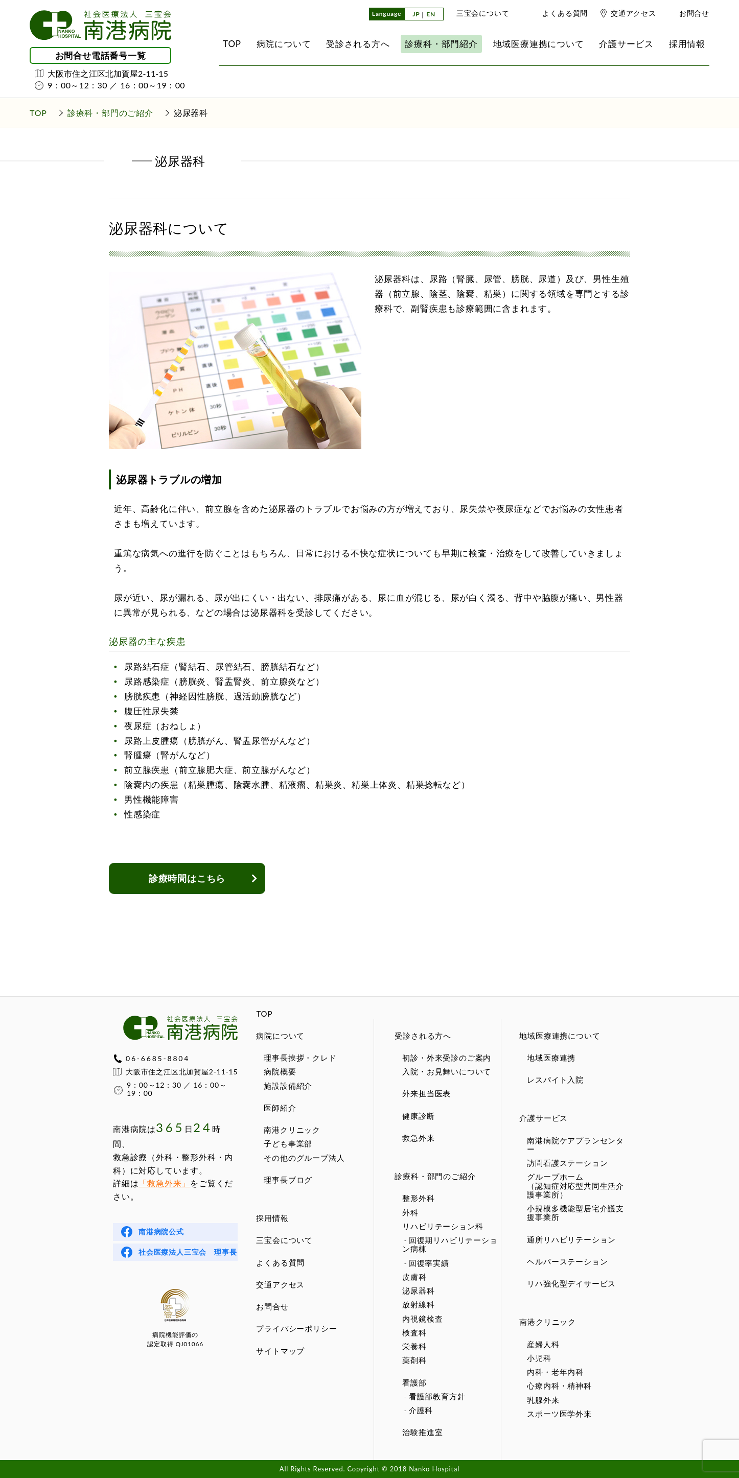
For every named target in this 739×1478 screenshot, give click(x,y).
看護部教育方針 (437, 1396)
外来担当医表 (426, 1093)
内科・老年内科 (555, 1371)
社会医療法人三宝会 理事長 (187, 1252)
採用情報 (272, 1218)
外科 (410, 1212)
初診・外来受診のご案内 (446, 1057)
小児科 (539, 1358)
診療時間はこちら (187, 878)
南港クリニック (292, 1129)
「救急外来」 (164, 1183)
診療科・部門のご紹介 (435, 1176)
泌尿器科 (418, 1290)
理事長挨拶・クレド (300, 1057)
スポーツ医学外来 (559, 1413)
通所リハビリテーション (571, 1239)
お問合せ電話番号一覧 (100, 55)
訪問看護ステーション (567, 1162)
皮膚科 (414, 1276)
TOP (264, 1013)
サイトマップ (280, 1350)
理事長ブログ (288, 1179)
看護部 (414, 1382)
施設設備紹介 (288, 1085)
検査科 (414, 1332)
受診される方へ (423, 1035)
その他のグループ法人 (304, 1157)
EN (430, 14)
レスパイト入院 (555, 1079)
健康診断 (418, 1115)
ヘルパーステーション (567, 1261)
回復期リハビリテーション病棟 (449, 1244)
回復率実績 (429, 1263)
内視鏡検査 (422, 1318)
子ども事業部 (288, 1143)
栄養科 (414, 1346)
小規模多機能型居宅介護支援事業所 (575, 1213)
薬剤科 (414, 1360)
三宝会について (483, 13)
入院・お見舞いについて (446, 1071)
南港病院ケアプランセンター (575, 1145)
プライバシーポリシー (296, 1328)
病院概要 (280, 1071)
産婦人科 (543, 1344)
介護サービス (543, 1117)
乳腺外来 (543, 1399)
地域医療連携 (551, 1057)
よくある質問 (565, 13)
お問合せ (694, 13)
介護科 (421, 1410)
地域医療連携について (559, 1035)
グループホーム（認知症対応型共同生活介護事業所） (575, 1185)
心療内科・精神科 (559, 1385)
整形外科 (418, 1198)
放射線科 (418, 1304)
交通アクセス (633, 13)
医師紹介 (280, 1107)
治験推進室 (422, 1432)
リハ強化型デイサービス (571, 1283)
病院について (280, 1035)
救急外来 (418, 1137)
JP (416, 14)
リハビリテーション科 (442, 1226)
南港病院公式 (161, 1231)
